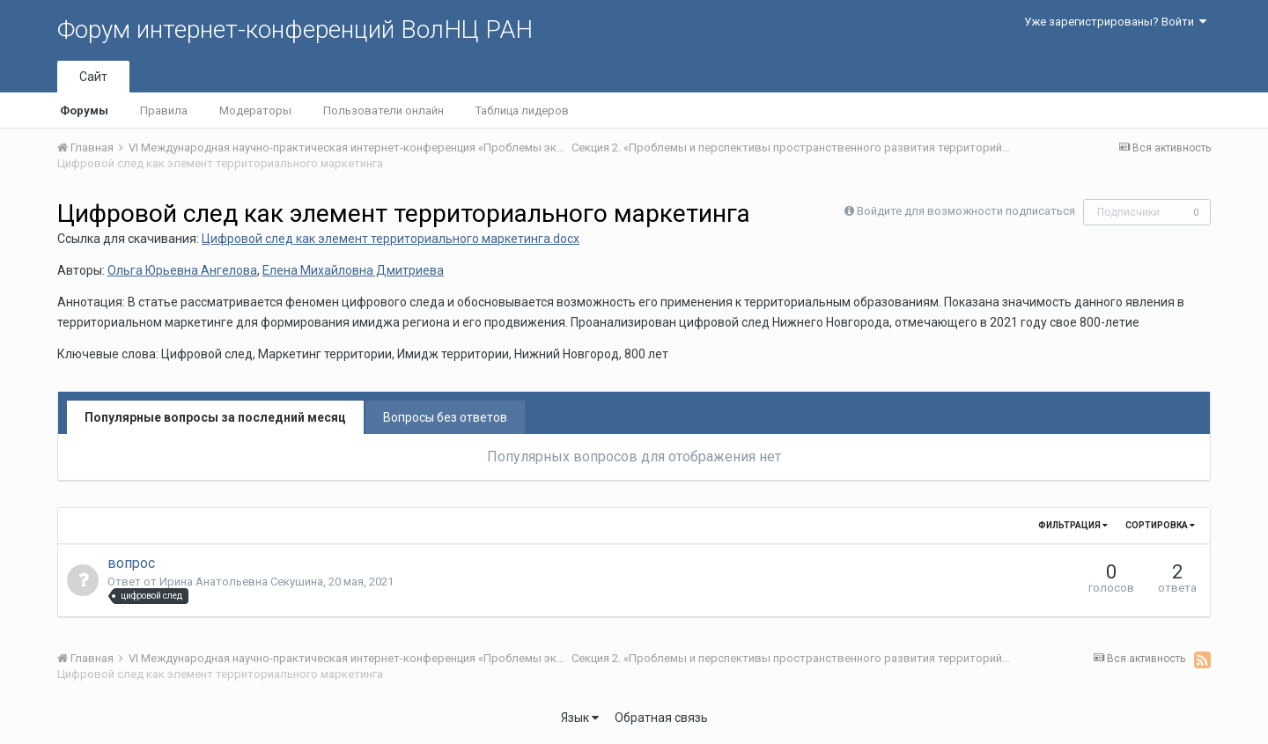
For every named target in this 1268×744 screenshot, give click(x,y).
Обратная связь (661, 718)
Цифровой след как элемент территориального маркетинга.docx (390, 239)
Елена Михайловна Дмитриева (353, 270)
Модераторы (255, 110)
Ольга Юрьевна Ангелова (182, 270)
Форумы (84, 110)
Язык (580, 718)
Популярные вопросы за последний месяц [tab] (215, 417)
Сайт (93, 77)
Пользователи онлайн (383, 110)
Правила (164, 110)
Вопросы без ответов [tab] (445, 417)
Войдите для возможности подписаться (966, 210)
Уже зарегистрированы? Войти (1115, 21)
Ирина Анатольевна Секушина (241, 581)
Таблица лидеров (522, 110)
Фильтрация (1073, 525)
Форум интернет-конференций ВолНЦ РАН (295, 29)
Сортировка (1160, 525)
